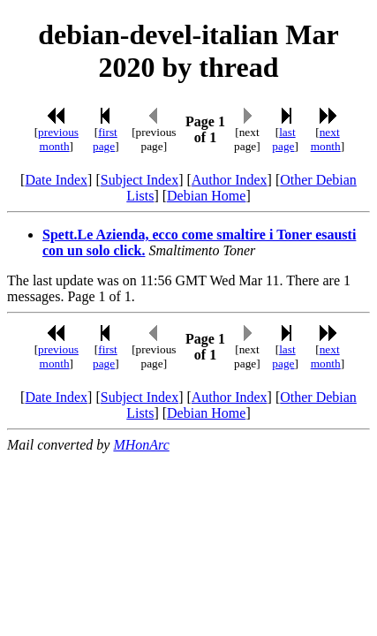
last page (283, 139)
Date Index (56, 179)
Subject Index (139, 179)
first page (105, 139)
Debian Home (206, 195)
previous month (58, 139)
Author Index (230, 179)
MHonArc (141, 444)
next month (326, 139)
